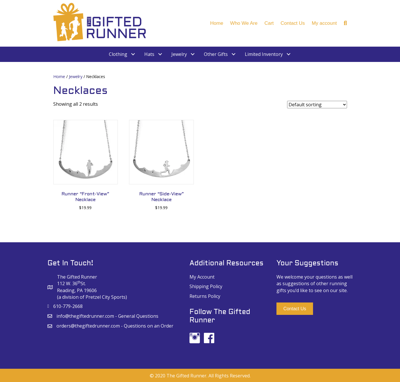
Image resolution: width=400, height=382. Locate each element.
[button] (294, 308)
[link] (122, 54)
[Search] (343, 23)
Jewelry (75, 76)
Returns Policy (204, 296)
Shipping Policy (205, 286)
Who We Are (243, 23)
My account (324, 23)
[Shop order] (317, 104)
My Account (202, 277)
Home (216, 23)
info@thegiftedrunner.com (85, 316)
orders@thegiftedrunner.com (88, 326)
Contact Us (292, 23)
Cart (269, 23)
